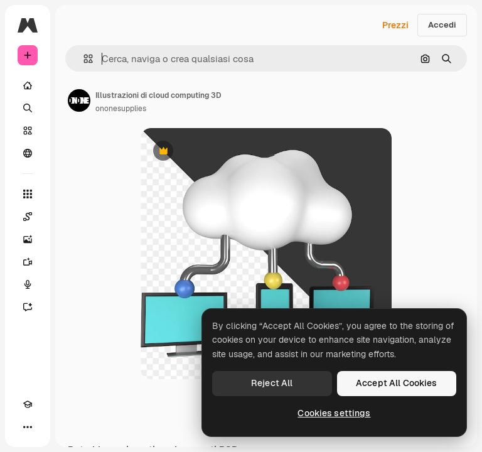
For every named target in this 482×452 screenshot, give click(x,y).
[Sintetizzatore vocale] (28, 284)
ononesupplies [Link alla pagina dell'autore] (120, 109)
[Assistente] (28, 307)
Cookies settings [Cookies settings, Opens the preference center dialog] (333, 413)
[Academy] (28, 404)
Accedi (442, 24)
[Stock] (28, 131)
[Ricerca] (28, 108)
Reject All (271, 383)
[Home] (28, 85)
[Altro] (28, 427)
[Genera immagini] (28, 239)
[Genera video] (28, 262)
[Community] (28, 153)
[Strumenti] (28, 194)
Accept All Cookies (396, 383)
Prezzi (395, 25)
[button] (83, 58)
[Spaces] (28, 217)
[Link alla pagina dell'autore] (79, 100)
